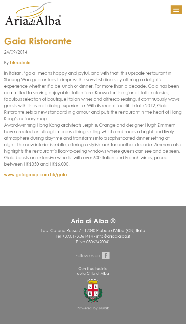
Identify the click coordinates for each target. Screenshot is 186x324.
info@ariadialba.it (113, 236)
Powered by (93, 308)
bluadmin (20, 62)
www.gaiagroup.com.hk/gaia (35, 174)
